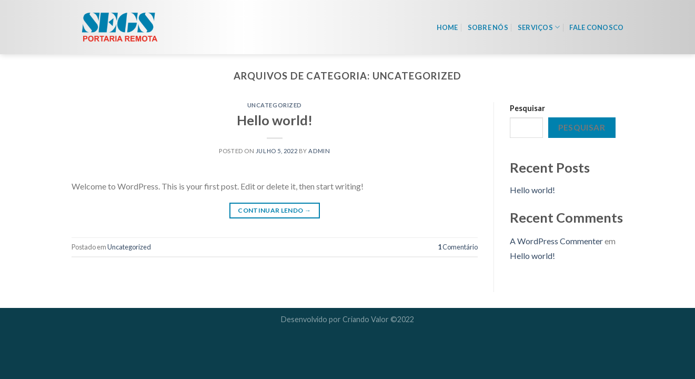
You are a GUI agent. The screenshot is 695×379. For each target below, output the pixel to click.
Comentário (458, 247)
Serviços (539, 27)
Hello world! (275, 120)
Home (447, 27)
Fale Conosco (596, 27)
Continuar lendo (274, 210)
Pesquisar (527, 108)
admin (319, 150)
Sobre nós (488, 27)
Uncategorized (274, 105)
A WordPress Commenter (556, 241)
